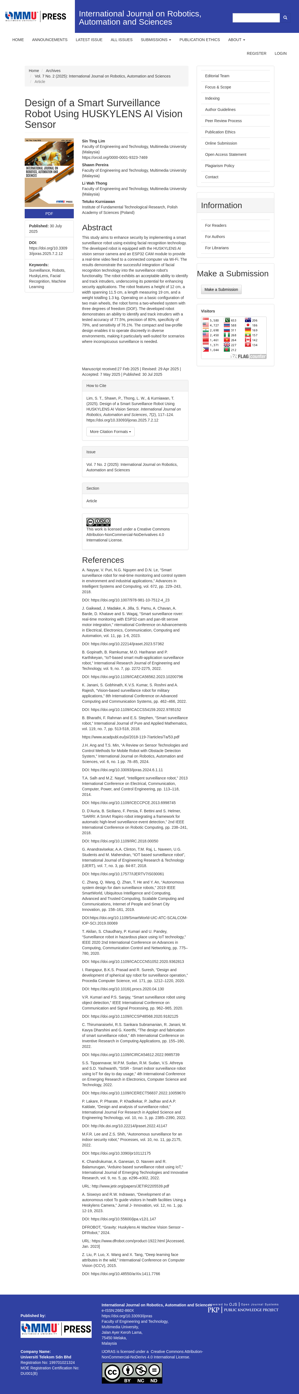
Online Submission (221, 143)
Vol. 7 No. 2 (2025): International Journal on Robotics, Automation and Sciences (103, 76)
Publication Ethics (220, 132)
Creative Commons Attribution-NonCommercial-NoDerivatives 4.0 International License (128, 534)
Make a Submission (221, 289)
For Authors (215, 236)
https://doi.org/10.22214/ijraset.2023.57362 (127, 644)
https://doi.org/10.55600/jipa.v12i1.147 (123, 1219)
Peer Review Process (223, 121)
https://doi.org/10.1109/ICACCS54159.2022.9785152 (136, 709)
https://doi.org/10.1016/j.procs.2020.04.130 (127, 989)
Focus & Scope (218, 87)
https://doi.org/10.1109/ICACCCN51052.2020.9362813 (137, 961)
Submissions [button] (156, 40)
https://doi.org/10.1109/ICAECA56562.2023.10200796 (137, 677)
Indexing (212, 98)
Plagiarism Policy (220, 166)
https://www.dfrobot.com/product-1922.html (128, 1241)
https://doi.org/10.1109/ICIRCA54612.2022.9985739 (135, 1054)
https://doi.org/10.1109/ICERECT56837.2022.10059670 (138, 1093)
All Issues (122, 40)
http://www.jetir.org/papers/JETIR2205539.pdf (130, 1186)
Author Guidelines (220, 109)
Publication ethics (199, 40)
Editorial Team (217, 76)
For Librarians (217, 248)
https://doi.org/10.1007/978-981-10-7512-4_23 (130, 600)
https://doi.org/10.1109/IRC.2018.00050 (124, 841)
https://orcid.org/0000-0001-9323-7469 (115, 157)
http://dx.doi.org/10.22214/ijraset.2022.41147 (129, 1126)
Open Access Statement (225, 154)
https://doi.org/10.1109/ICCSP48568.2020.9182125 (134, 1016)
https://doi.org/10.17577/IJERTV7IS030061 (127, 874)
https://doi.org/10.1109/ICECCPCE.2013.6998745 (133, 803)
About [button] (236, 40)
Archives (53, 70)
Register (257, 53)
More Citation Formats (110, 431)
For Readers (216, 225)
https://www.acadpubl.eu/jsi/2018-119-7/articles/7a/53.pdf (130, 737)
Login (281, 53)
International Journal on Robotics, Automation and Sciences (140, 17)
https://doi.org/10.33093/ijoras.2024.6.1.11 (127, 770)
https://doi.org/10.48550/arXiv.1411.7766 (125, 1274)
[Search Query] (256, 17)
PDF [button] (49, 213)
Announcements (49, 40)
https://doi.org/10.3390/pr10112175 (121, 1153)
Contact (211, 177)
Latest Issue (89, 40)
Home (18, 40)
